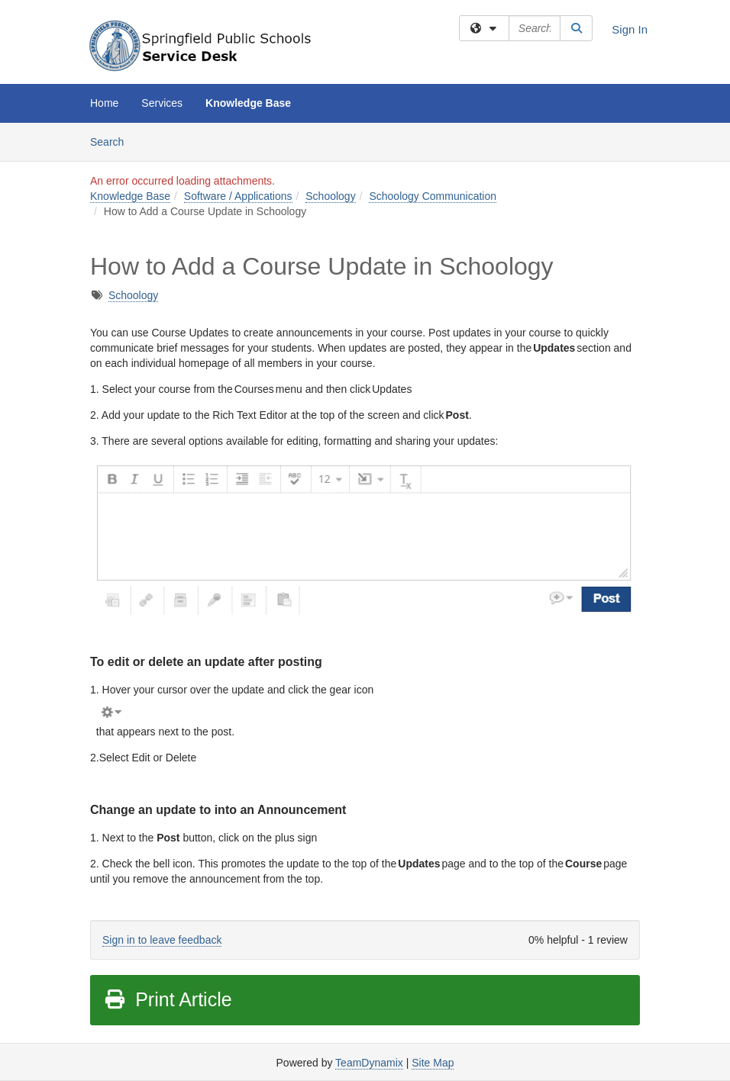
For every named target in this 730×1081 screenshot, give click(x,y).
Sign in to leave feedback (161, 940)
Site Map (433, 1063)
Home (104, 103)
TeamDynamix (369, 1063)
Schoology (330, 196)
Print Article (167, 999)
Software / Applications (238, 196)
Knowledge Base (248, 103)
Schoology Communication (432, 196)
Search (112, 141)
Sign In (630, 29)
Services (161, 103)
